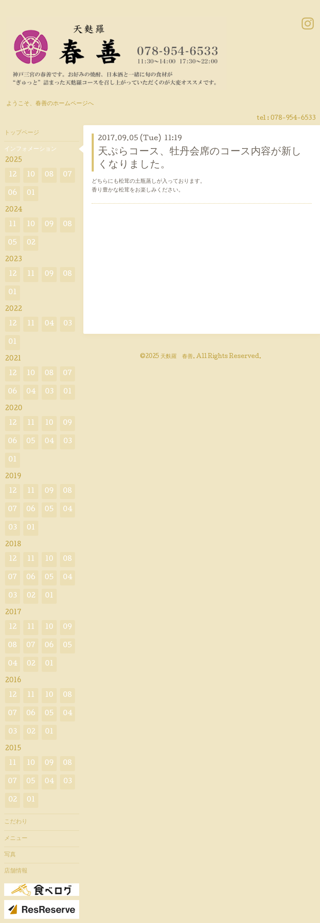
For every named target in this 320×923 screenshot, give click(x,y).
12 (13, 175)
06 (12, 193)
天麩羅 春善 (176, 357)
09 (49, 224)
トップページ (21, 133)
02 (31, 243)
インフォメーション (30, 149)
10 (31, 175)
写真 (10, 855)
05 (12, 243)
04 (49, 324)
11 (12, 224)
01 (31, 193)
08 (49, 175)
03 (67, 324)
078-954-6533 (293, 118)
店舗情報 (16, 871)
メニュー (16, 838)
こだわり (16, 822)
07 (67, 175)
